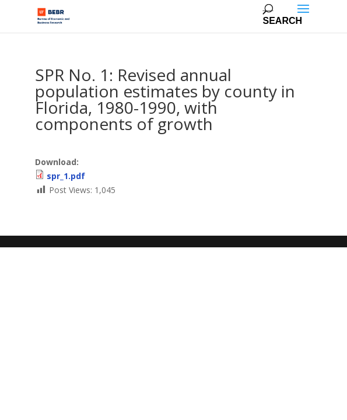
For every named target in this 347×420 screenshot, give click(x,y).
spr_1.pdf (66, 175)
